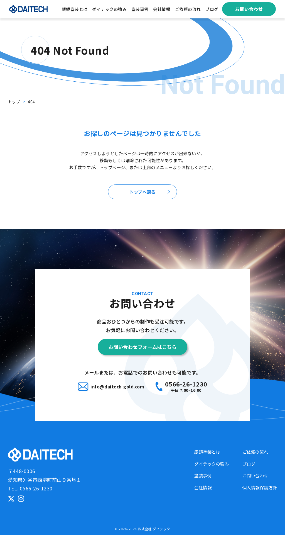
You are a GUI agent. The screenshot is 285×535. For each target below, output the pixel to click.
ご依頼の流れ (188, 9)
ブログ (211, 9)
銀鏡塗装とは (75, 9)
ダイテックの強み (109, 9)
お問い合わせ (249, 9)
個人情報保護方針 (259, 487)
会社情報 (161, 9)
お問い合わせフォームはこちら (142, 346)
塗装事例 (140, 9)
